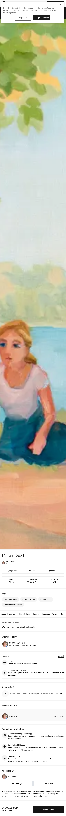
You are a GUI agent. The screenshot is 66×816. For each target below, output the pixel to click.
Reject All (23, 18)
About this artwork (9, 614)
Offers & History (25, 614)
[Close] (60, 4)
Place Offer (48, 809)
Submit (59, 694)
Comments (46, 614)
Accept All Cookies (41, 18)
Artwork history (58, 614)
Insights (36, 614)
